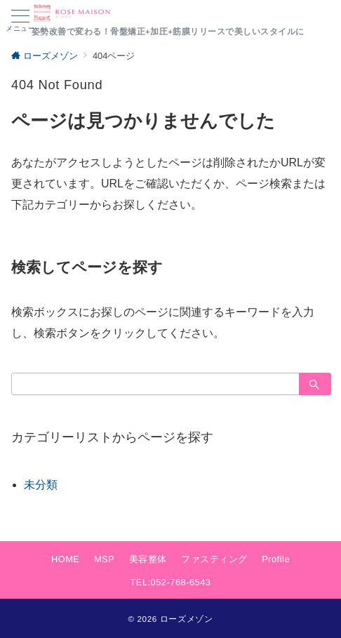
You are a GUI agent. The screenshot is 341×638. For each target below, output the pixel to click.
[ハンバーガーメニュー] (20, 21)
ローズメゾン (186, 618)
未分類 (41, 485)
